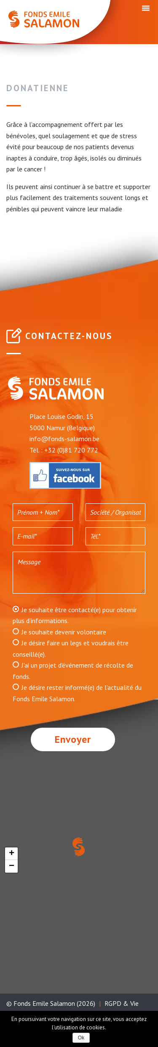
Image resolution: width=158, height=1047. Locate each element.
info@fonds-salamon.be (64, 438)
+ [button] (11, 853)
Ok (81, 1038)
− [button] (11, 866)
